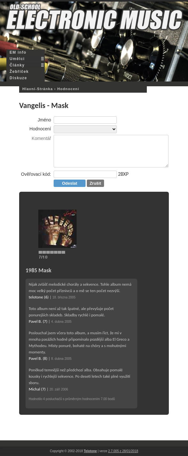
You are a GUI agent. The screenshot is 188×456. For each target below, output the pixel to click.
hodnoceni (68, 89)
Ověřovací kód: (36, 174)
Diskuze (18, 78)
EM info (18, 52)
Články (17, 65)
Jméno (44, 119)
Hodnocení (40, 128)
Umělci (17, 59)
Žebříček (19, 71)
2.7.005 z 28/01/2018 (123, 451)
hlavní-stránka (37, 89)
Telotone (90, 451)
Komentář (41, 138)
